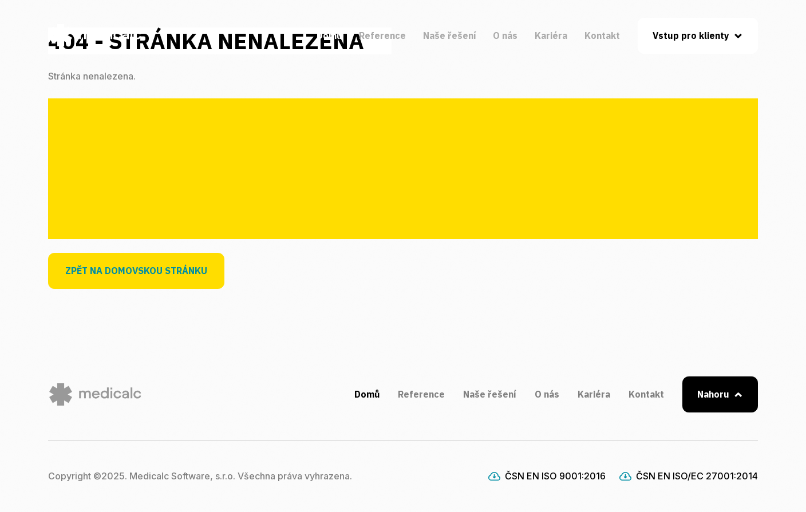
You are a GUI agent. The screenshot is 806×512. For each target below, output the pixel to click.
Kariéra (551, 35)
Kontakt (602, 35)
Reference (382, 35)
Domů (329, 35)
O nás (505, 35)
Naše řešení (449, 35)
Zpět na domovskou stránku (136, 270)
